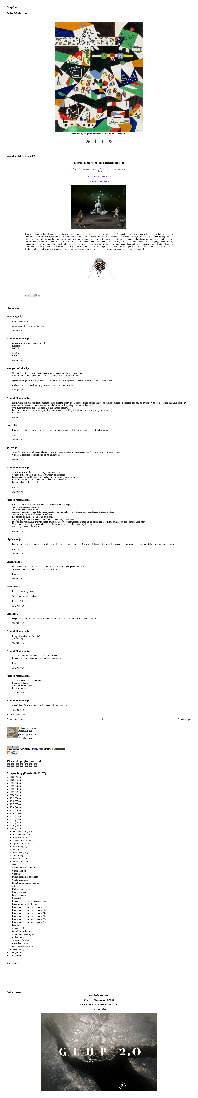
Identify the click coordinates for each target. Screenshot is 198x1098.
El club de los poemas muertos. (26, 883)
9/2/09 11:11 (17, 360)
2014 (12, 813)
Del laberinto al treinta (22, 931)
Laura (10, 425)
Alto (14, 886)
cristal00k (11, 586)
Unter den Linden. (20, 943)
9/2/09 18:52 (17, 440)
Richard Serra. (18, 937)
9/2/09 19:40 (17, 492)
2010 (12, 825)
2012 (12, 819)
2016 (12, 807)
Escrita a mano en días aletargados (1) (99, 162)
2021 (12, 792)
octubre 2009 (19, 837)
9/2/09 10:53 (17, 330)
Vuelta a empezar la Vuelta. (24, 868)
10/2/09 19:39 (18, 692)
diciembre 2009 (20, 831)
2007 (12, 955)
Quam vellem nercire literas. (24, 904)
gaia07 (10, 447)
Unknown (11, 562)
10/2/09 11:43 (18, 623)
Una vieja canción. (20, 892)
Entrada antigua (184, 719)
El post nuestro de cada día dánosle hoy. (29, 901)
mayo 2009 (18, 852)
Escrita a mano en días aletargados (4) (29, 913)
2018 (12, 801)
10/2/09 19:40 (18, 710)
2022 (12, 789)
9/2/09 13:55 (17, 417)
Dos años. (16, 925)
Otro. (14, 865)
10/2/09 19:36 (18, 643)
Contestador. (17, 898)
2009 (12, 828)
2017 (12, 804)
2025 (12, 780)
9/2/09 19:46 (17, 531)
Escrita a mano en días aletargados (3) (29, 916)
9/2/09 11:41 (17, 390)
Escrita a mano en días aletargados (27, 907)
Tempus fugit (13, 316)
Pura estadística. (19, 895)
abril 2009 (17, 855)
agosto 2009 (18, 843)
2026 (12, 777)
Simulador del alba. (20, 940)
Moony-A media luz (16, 368)
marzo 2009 (18, 858)
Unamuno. (16, 874)
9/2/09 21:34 (17, 554)
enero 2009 (18, 949)
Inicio (101, 719)
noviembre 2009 (20, 834)
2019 (12, 798)
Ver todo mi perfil (26, 738)
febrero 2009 (18, 862)
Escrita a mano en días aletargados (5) (29, 910)
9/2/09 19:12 (17, 459)
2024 (12, 783)
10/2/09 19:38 (18, 668)
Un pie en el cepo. (20, 871)
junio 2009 (18, 849)
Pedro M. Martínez (16, 338)
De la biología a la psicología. (25, 877)
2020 (12, 795)
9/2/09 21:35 (17, 578)
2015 (12, 810)
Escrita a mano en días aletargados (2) (29, 919)
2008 (12, 952)
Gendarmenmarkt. (20, 880)
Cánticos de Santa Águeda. (24, 934)
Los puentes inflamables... (23, 946)
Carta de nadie (18, 928)
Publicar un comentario (17, 714)
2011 (12, 822)
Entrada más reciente (16, 719)
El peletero (12, 539)
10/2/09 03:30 (18, 606)
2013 (12, 816)
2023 (12, 786)
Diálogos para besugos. (22, 889)
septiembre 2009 (20, 840)
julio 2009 (17, 846)
